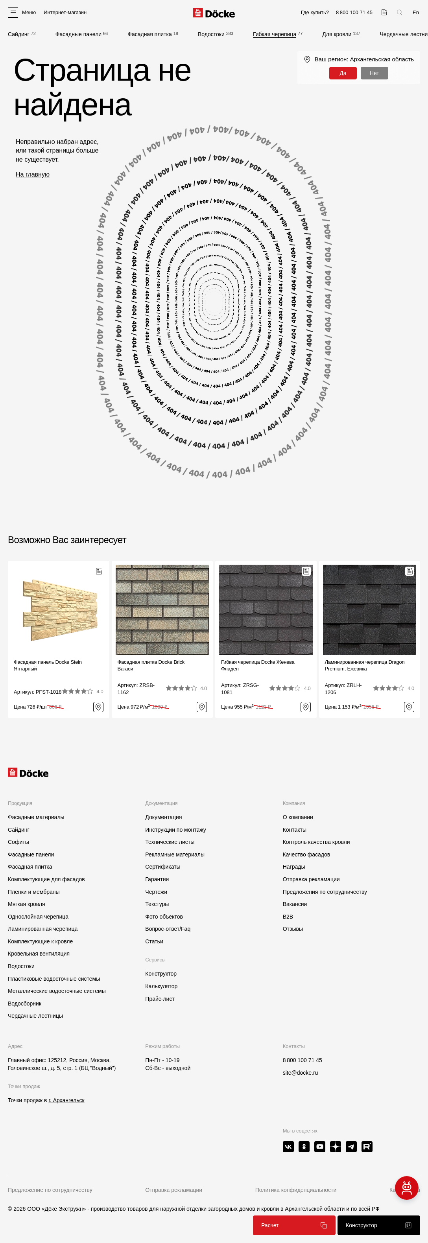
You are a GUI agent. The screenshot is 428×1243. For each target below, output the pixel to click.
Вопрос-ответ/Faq (167, 929)
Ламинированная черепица (42, 929)
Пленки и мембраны (34, 892)
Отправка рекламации (311, 879)
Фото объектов (164, 916)
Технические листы (169, 842)
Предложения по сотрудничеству (325, 892)
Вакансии (295, 904)
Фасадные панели (78, 34)
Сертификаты (162, 867)
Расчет (294, 1225)
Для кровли (336, 34)
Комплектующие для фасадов (46, 879)
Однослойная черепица (38, 916)
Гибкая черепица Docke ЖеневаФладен (258, 665)
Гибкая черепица (274, 34)
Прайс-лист (160, 999)
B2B (288, 916)
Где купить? (315, 12)
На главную (33, 174)
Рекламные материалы (175, 854)
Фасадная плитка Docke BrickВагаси (151, 665)
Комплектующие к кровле (40, 941)
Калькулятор (161, 986)
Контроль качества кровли (316, 842)
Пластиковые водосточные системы (54, 979)
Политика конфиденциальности (296, 1190)
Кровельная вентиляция (39, 953)
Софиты (18, 842)
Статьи (154, 941)
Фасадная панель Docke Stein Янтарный (48, 665)
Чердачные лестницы (35, 1016)
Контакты (294, 830)
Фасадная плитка (149, 34)
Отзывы (293, 929)
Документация (163, 817)
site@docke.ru (300, 1073)
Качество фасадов (306, 854)
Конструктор (161, 973)
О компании (298, 817)
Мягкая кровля (26, 904)
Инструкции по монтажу (175, 830)
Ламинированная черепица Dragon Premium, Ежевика (365, 665)
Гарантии (157, 879)
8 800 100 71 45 (302, 1060)
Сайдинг (19, 34)
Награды (294, 867)
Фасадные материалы (36, 817)
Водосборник (24, 1003)
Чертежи (156, 892)
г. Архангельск (66, 1100)
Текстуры (157, 904)
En (416, 12)
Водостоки (211, 34)
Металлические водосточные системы (57, 991)
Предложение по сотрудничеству (50, 1190)
